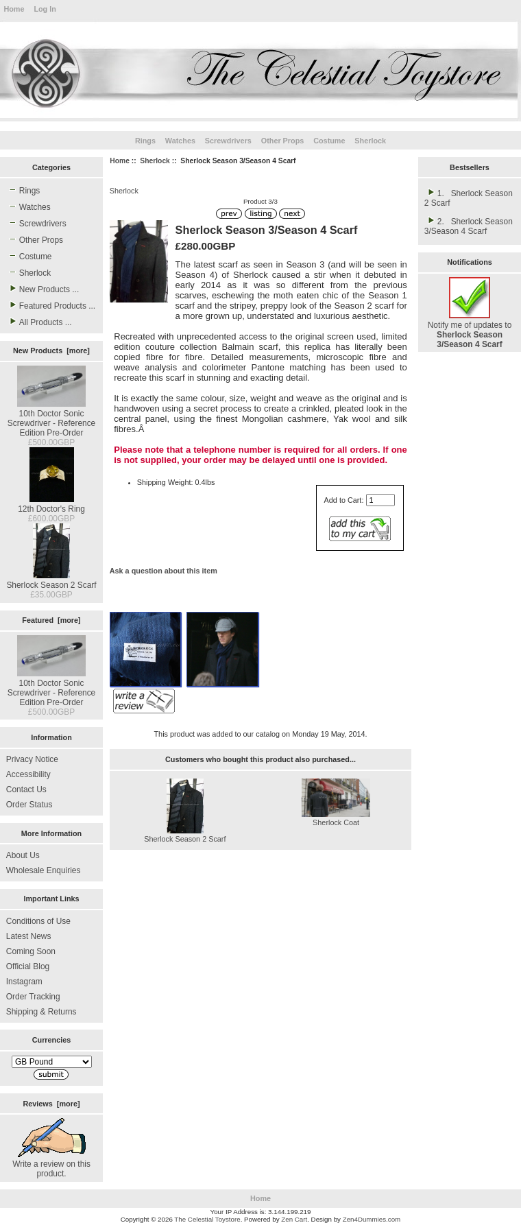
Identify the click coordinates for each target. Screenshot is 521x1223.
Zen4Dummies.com (372, 1219)
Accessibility (28, 774)
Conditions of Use (38, 921)
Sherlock (155, 161)
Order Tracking (33, 996)
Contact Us (26, 789)
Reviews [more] (51, 1104)
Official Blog (27, 966)
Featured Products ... (50, 305)
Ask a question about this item (163, 571)
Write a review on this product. (51, 1164)
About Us (23, 855)
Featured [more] (51, 620)
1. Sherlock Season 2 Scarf (468, 197)
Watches (180, 140)
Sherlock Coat (336, 822)
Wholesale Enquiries (43, 870)
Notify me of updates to (470, 330)
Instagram (24, 981)
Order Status (29, 804)
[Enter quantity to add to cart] (380, 500)
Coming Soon (31, 951)
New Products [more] (51, 350)
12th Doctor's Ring (51, 504)
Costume (329, 140)
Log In (45, 9)
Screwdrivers (228, 140)
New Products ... (42, 288)
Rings (145, 140)
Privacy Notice (32, 759)
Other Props (282, 140)
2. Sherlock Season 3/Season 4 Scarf (468, 225)
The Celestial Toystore (207, 1219)
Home (13, 9)
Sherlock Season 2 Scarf (51, 580)
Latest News (28, 936)
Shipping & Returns (41, 1012)
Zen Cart (294, 1219)
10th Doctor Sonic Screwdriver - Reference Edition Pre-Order (52, 418)
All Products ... (39, 321)
